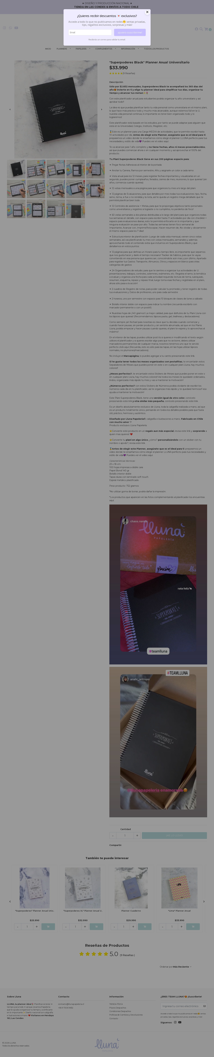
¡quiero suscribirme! (130, 32)
